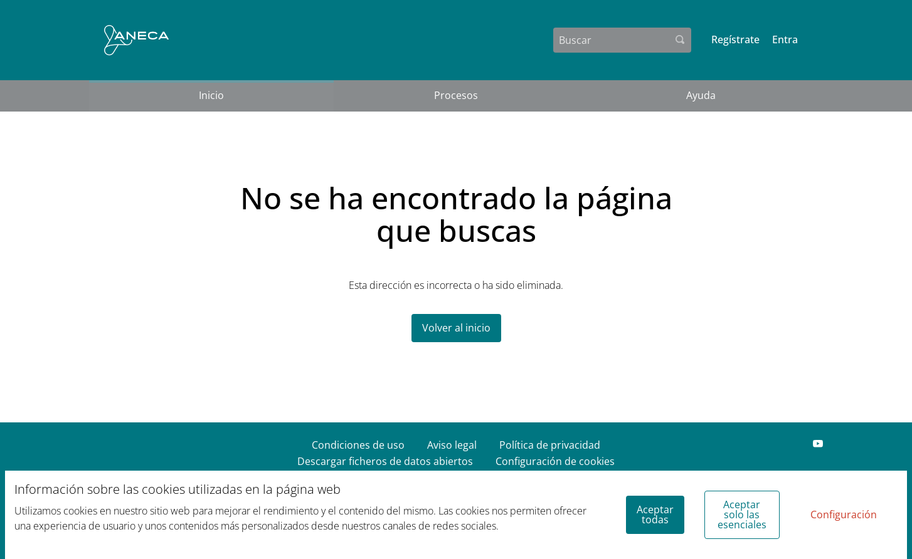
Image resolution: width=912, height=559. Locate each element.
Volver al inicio (456, 328)
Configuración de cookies (555, 461)
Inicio (211, 95)
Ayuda (701, 95)
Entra (785, 39)
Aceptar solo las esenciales (742, 514)
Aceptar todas (655, 514)
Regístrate (735, 39)
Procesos (456, 95)
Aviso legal (452, 445)
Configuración (843, 514)
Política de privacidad (549, 445)
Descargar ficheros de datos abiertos (385, 461)
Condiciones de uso (358, 445)
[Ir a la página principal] (136, 40)
